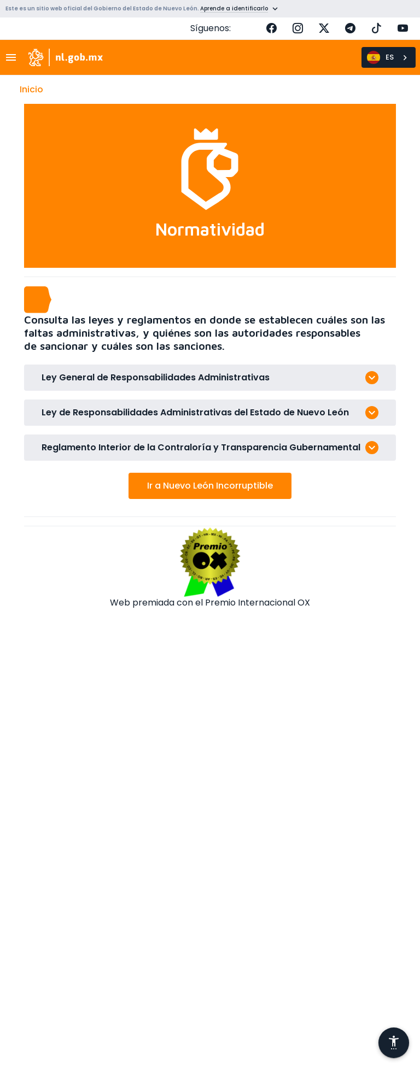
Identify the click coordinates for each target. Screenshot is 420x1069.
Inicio (31, 89)
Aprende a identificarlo (234, 8)
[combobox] (388, 57)
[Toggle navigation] (14, 57)
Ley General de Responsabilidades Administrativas (156, 377)
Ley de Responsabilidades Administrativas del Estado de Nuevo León (195, 412)
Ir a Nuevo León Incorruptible (210, 485)
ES (380, 57)
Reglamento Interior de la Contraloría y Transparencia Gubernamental (201, 447)
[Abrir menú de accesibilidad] (393, 1042)
